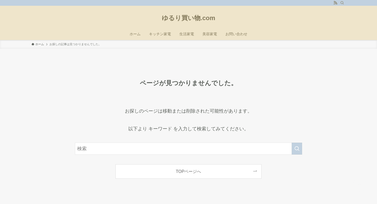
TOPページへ (188, 171)
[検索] (342, 3)
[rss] (335, 3)
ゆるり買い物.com (188, 18)
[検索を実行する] (297, 149)
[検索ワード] (188, 149)
